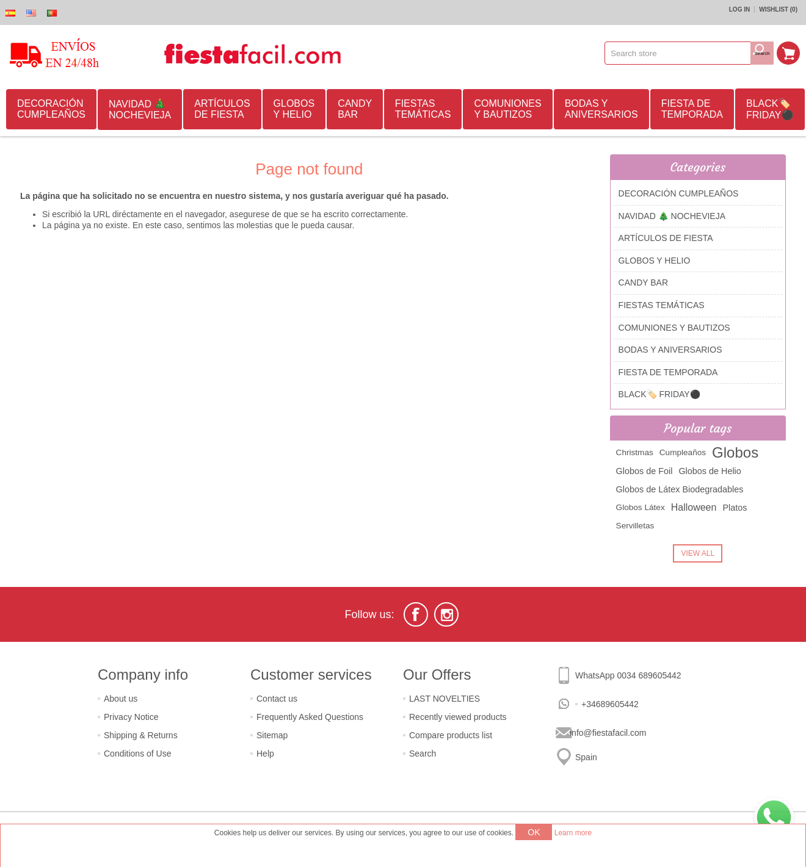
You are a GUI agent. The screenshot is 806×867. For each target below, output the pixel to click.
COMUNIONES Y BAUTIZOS (507, 109)
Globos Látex (640, 507)
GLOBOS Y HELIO (294, 109)
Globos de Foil (644, 471)
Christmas (634, 452)
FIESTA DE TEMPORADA (692, 109)
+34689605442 (610, 704)
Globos (735, 452)
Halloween (694, 507)
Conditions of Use (138, 753)
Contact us (276, 698)
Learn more (573, 833)
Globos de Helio (709, 471)
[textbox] (677, 53)
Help (265, 753)
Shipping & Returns (141, 735)
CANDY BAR (355, 109)
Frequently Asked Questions (309, 717)
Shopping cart (788, 53)
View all (697, 553)
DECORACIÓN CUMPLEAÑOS (51, 109)
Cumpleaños (682, 452)
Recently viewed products (458, 717)
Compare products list (450, 735)
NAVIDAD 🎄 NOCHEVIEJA (140, 109)
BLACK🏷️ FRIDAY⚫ (769, 109)
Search (422, 753)
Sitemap (272, 735)
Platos (734, 508)
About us (120, 698)
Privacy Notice (131, 717)
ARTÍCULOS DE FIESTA (222, 109)
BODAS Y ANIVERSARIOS (601, 109)
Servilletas (635, 525)
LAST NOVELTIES (444, 698)
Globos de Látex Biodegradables (680, 489)
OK (534, 832)
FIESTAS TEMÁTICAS (423, 109)
